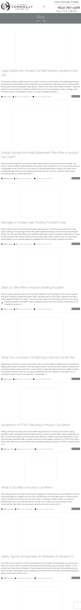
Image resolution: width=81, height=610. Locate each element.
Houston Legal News (24, 97)
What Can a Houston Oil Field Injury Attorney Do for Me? (38, 357)
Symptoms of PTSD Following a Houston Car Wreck (35, 425)
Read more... (75, 96)
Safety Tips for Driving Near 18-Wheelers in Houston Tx (37, 556)
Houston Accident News (43, 97)
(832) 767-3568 (69, 7)
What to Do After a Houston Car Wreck (26, 487)
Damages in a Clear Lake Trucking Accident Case (33, 222)
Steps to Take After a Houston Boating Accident (32, 287)
